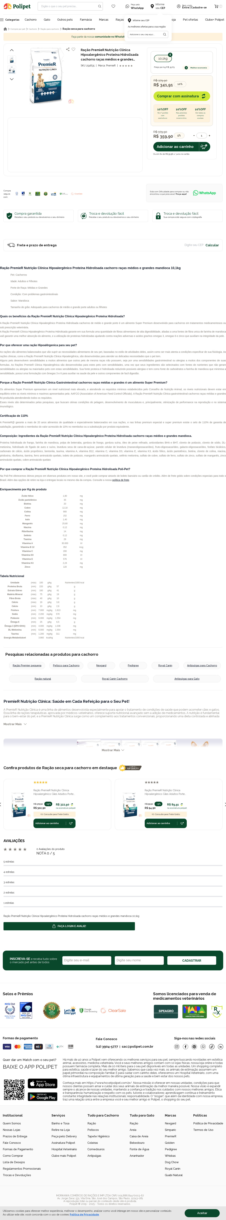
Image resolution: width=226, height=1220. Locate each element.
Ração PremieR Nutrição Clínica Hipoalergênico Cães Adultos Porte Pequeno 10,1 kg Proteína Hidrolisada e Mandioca (54, 792)
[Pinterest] (194, 1046)
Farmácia (86, 19)
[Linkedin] (220, 1046)
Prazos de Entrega (15, 1136)
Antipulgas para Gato (187, 678)
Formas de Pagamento (18, 1149)
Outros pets (65, 19)
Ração (91, 1123)
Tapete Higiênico (98, 1136)
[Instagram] (176, 1046)
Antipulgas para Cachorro (202, 665)
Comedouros (96, 1149)
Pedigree (133, 665)
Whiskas (170, 1155)
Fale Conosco (12, 1142)
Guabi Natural (174, 1175)
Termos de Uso (203, 1130)
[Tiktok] (211, 1046)
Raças (120, 19)
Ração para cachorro (49, 29)
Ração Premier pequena (27, 665)
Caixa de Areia (139, 1136)
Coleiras (92, 1142)
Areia (133, 1130)
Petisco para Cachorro (66, 665)
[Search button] (100, 6)
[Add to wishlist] (73, 49)
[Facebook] (185, 1046)
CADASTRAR (191, 960)
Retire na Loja (61, 1130)
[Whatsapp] (203, 1046)
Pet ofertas (190, 19)
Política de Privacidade (208, 1123)
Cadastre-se (199, 7)
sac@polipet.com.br (137, 1046)
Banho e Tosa (60, 1123)
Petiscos (93, 1130)
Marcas (103, 19)
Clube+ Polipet (214, 19)
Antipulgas (94, 1155)
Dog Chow (172, 1162)
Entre (185, 7)
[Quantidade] (201, 135)
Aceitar (202, 1213)
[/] (201, 1199)
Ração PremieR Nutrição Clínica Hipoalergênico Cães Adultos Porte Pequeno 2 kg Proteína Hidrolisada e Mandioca (165, 792)
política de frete (120, 480)
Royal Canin (165, 665)
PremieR (170, 1136)
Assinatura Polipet (63, 1142)
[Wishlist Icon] (113, 6)
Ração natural (43, 678)
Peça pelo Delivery (64, 1136)
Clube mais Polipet (64, 1155)
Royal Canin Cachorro (115, 678)
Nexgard (101, 665)
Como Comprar (13, 1155)
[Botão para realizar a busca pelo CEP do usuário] (164, 34)
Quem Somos (12, 1123)
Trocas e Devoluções (17, 1175)
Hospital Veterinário (64, 1149)
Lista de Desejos (14, 1162)
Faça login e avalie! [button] (69, 926)
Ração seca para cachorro (79, 28)
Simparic (170, 1130)
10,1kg (162, 58)
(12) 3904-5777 (107, 1046)
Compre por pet (18, 29)
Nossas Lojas (11, 1130)
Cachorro (31, 19)
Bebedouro (137, 1142)
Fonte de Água (139, 1149)
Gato (47, 19)
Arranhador (137, 1155)
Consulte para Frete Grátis (54, 814)
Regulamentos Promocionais (22, 1168)
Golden (169, 1142)
